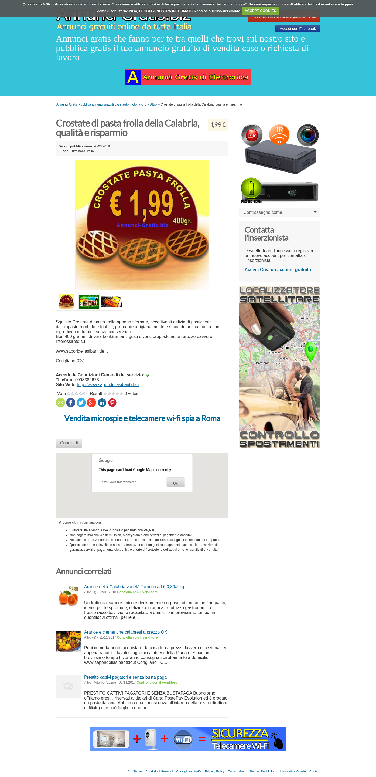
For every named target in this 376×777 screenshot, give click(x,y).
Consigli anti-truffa (188, 771)
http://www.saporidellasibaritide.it (108, 384)
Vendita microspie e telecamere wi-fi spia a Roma (142, 418)
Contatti (314, 771)
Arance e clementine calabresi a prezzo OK (125, 632)
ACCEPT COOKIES (260, 11)
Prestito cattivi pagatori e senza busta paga (125, 677)
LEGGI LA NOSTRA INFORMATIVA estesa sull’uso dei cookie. (190, 11)
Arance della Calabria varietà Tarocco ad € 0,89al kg (134, 587)
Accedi (252, 269)
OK (175, 483)
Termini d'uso (237, 771)
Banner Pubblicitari (263, 771)
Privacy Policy (214, 771)
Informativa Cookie (293, 771)
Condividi (69, 443)
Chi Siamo (134, 771)
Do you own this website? (118, 482)
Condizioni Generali (159, 771)
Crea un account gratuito (285, 269)
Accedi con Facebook (298, 28)
